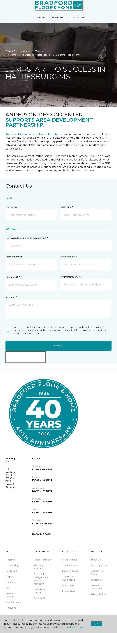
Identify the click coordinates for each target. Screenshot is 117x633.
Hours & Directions (11, 486)
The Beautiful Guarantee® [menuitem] (69, 578)
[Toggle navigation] (4, 6)
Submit (58, 345)
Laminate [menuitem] (10, 582)
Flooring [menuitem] (10, 559)
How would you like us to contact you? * (26, 238)
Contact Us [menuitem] (96, 579)
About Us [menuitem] (95, 559)
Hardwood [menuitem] (11, 571)
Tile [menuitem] (7, 587)
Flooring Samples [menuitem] (38, 567)
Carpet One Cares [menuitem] (96, 573)
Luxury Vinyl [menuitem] (12, 565)
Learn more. (77, 627)
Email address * (68, 257)
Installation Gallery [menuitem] (40, 591)
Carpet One (11, 51)
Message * (10, 297)
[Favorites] (109, 6)
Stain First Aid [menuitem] (70, 565)
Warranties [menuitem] (68, 585)
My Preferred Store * (71, 277)
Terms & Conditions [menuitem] (96, 587)
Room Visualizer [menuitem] (43, 559)
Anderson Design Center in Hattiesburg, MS (32, 134)
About (26, 51)
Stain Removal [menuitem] (70, 559)
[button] (105, 6)
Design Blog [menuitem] (40, 598)
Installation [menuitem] (68, 591)
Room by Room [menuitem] (99, 565)
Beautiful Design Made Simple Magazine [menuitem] (41, 579)
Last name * (66, 207)
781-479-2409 (79, 17)
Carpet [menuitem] (9, 576)
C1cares (39, 51)
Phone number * (14, 257)
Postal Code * (12, 277)
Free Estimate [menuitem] (13, 602)
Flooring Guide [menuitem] (70, 571)
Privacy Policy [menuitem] (98, 594)
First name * (11, 207)
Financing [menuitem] (10, 608)
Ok (96, 623)
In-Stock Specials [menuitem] (10, 595)
